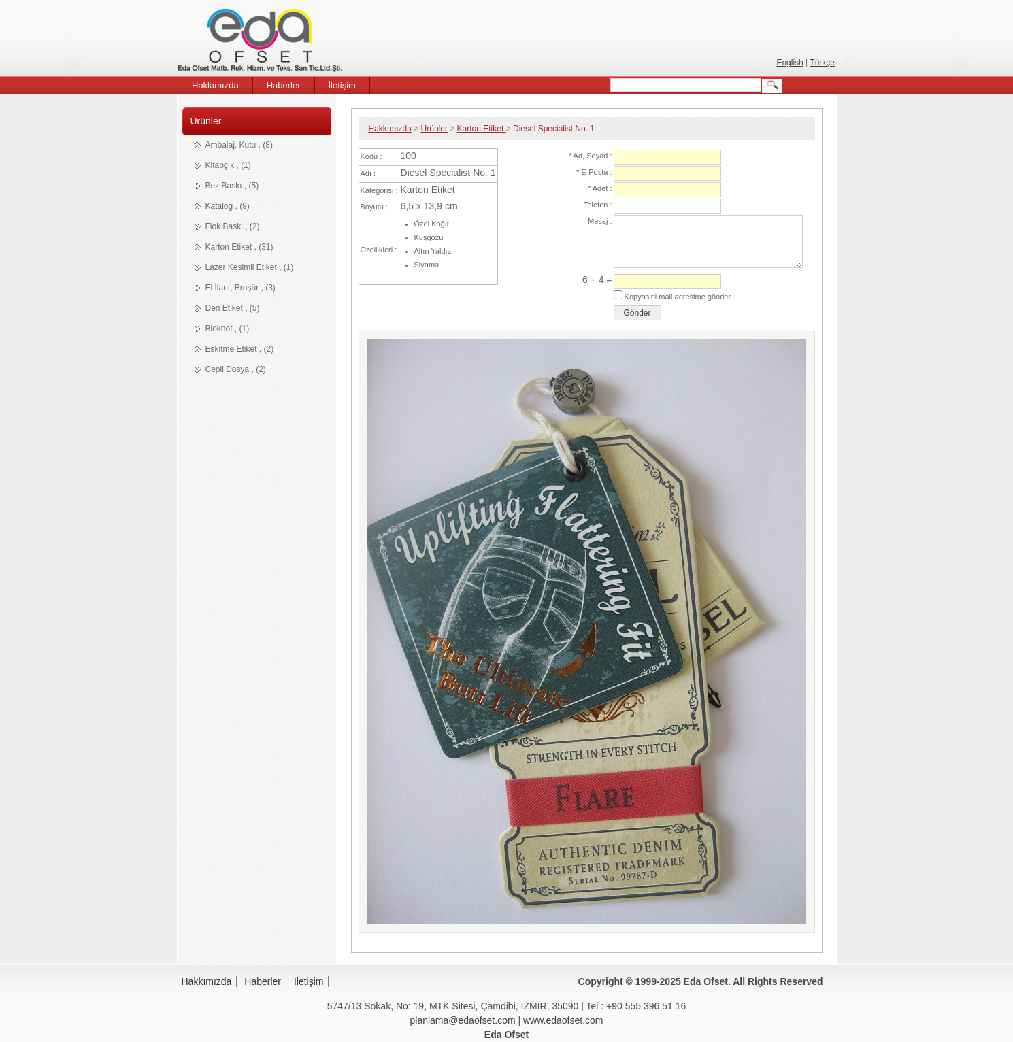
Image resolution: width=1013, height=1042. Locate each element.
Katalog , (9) (227, 206)
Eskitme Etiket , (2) (239, 349)
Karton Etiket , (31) (239, 247)
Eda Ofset (262, 42)
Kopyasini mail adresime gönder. (677, 296)
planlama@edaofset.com (463, 1020)
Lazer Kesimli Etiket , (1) (249, 267)
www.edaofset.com (563, 1020)
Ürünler (206, 121)
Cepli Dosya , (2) (235, 369)
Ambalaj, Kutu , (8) (239, 145)
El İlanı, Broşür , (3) (240, 287)
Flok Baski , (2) (232, 226)
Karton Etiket (481, 128)
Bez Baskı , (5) (232, 185)
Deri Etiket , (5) (232, 308)
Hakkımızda (390, 128)
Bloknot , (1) (227, 328)
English (789, 62)
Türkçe (822, 62)
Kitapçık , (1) (228, 165)
